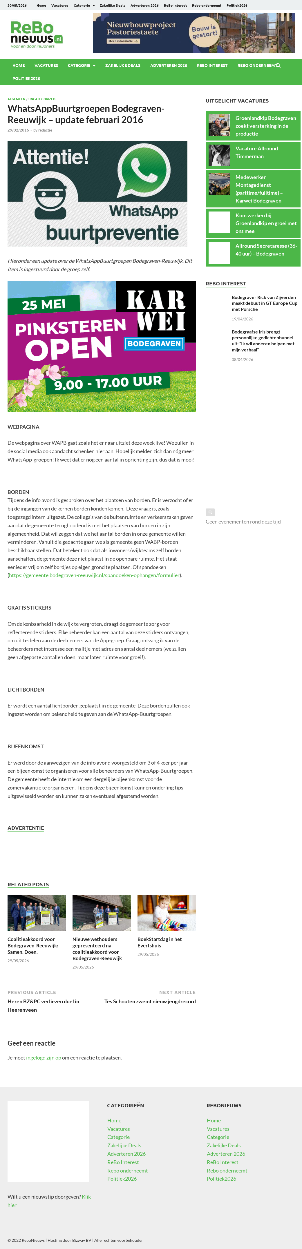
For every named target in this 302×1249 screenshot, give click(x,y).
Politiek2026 (237, 5)
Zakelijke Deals (112, 5)
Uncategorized (41, 98)
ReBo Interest (175, 5)
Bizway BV (81, 1240)
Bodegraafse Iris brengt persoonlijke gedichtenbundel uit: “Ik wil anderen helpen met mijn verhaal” (263, 340)
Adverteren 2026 (145, 5)
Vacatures (59, 5)
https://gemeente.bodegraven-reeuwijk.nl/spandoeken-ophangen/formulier (94, 575)
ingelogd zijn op (43, 1057)
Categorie (82, 5)
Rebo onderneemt (206, 5)
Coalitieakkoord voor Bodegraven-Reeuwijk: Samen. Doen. (33, 945)
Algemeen (16, 98)
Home (41, 5)
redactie (45, 130)
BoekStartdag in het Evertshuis (160, 942)
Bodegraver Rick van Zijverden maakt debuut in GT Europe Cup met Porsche (264, 303)
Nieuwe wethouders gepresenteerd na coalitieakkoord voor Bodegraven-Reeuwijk (97, 948)
